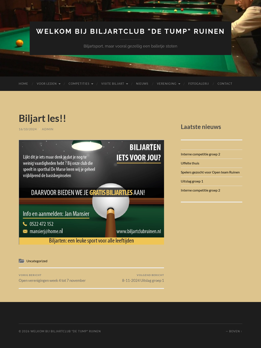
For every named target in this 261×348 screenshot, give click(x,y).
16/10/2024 (28, 129)
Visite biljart (112, 83)
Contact (225, 83)
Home (23, 83)
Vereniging (167, 83)
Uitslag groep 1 (192, 181)
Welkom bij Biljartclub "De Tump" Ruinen (130, 31)
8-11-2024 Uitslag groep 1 (143, 278)
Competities (79, 83)
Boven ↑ (235, 331)
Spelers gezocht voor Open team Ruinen (210, 172)
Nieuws (142, 83)
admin (48, 129)
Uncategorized (36, 261)
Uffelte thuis (190, 163)
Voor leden (47, 83)
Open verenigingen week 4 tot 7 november (52, 278)
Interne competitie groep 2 (200, 154)
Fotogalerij (198, 83)
